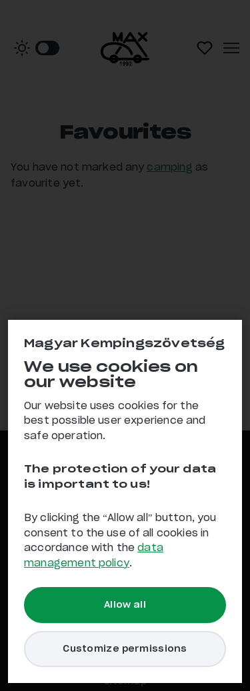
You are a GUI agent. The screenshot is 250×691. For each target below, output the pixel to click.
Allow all (125, 605)
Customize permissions (125, 649)
